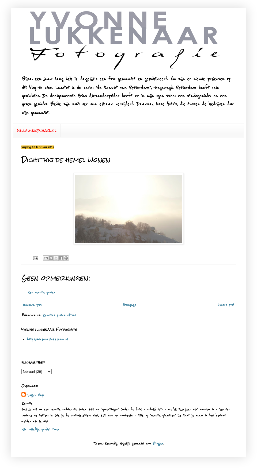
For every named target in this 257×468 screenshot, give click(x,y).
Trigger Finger (36, 395)
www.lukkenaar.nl (36, 130)
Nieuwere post (32, 305)
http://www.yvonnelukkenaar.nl (47, 339)
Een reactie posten (41, 292)
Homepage (129, 305)
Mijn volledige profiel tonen (40, 429)
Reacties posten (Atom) (59, 315)
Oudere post (225, 305)
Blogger (158, 444)
